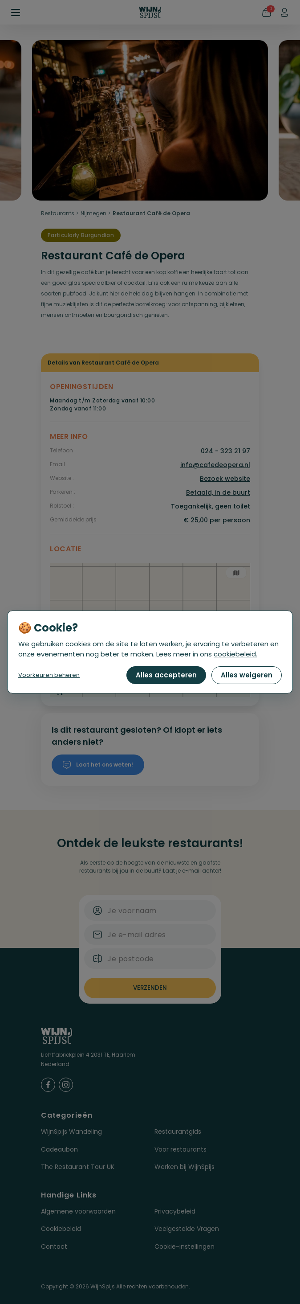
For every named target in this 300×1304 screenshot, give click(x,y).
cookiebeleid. (235, 654)
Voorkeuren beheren (49, 675)
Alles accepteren (166, 675)
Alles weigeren (246, 675)
